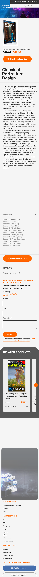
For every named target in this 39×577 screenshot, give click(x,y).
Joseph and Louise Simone (20, 49)
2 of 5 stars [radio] (7, 294)
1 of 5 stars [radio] (4, 294)
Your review (7, 318)
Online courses (7, 538)
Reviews (5, 508)
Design (5, 529)
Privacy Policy (7, 552)
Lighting (5, 535)
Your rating (7, 292)
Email (5, 308)
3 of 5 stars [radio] (9, 294)
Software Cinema (8, 541)
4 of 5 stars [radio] (12, 294)
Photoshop (6, 520)
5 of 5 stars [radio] (15, 294)
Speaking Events (7, 558)
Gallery (5, 511)
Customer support (8, 555)
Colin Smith (9, 402)
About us (5, 549)
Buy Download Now (17, 59)
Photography (6, 526)
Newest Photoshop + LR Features (12, 505)
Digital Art (5, 532)
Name (5, 299)
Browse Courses (19, 568)
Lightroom (6, 523)
